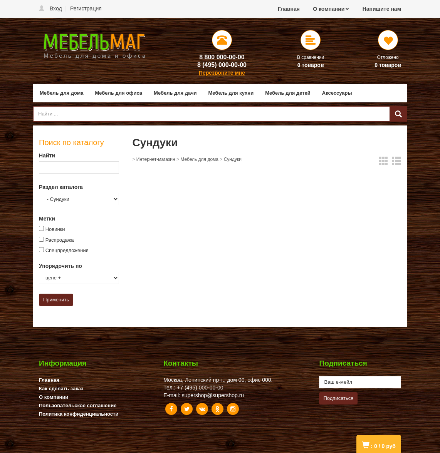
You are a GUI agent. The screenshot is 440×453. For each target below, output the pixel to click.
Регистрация (86, 8)
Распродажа (59, 240)
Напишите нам (382, 9)
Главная (289, 9)
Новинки (55, 229)
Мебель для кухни (231, 93)
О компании (328, 9)
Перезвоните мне (222, 73)
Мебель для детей (288, 93)
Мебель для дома (61, 93)
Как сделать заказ (61, 388)
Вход (56, 8)
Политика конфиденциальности (78, 414)
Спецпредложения (67, 250)
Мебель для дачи (175, 93)
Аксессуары (337, 93)
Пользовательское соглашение (77, 405)
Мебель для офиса (118, 93)
